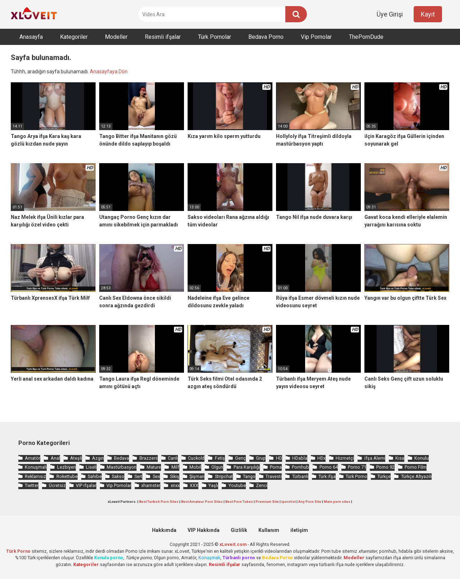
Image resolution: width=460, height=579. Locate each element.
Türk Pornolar (214, 36)
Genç (240, 458)
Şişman (196, 476)
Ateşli (76, 458)
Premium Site (267, 502)
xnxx (175, 485)
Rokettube (67, 476)
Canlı (173, 458)
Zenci (261, 485)
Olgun (217, 467)
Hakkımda (164, 530)
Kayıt (428, 14)
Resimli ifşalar (163, 36)
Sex (156, 476)
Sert (138, 476)
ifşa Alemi (374, 458)
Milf (175, 467)
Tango (249, 476)
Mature (154, 467)
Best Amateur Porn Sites (202, 502)
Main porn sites (337, 502)
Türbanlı (300, 476)
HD (279, 458)
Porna (276, 467)
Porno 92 (385, 467)
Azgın (98, 458)
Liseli (91, 467)
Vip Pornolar (316, 36)
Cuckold (196, 458)
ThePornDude (366, 36)
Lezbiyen (66, 467)
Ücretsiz (57, 485)
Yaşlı (213, 485)
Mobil (195, 467)
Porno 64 (328, 467)
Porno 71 (357, 467)
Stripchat (224, 476)
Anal (55, 458)
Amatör (32, 458)
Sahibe (95, 476)
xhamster (150, 485)
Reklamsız (35, 476)
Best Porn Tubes (239, 502)
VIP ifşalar (86, 485)
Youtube (237, 485)
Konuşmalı (36, 467)
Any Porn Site (309, 502)
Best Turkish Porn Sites (159, 502)
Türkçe (384, 476)
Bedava (121, 458)
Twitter (31, 485)
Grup (261, 458)
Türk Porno (356, 476)
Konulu (421, 458)
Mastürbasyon (122, 467)
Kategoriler (74, 36)
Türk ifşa (327, 476)
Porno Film (416, 467)
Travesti (274, 476)
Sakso (118, 476)
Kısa (399, 458)
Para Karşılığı (247, 467)
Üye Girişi (390, 14)
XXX (194, 485)
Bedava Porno (266, 36)
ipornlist (288, 502)
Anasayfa (31, 36)
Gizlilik (239, 530)
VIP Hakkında (204, 530)
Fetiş (220, 458)
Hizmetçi (345, 458)
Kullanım (268, 530)
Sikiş (174, 476)
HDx (321, 458)
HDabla (299, 458)
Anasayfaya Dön (109, 71)
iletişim (299, 530)
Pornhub (300, 467)
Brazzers (148, 458)
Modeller (116, 36)
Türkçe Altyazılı (416, 476)
